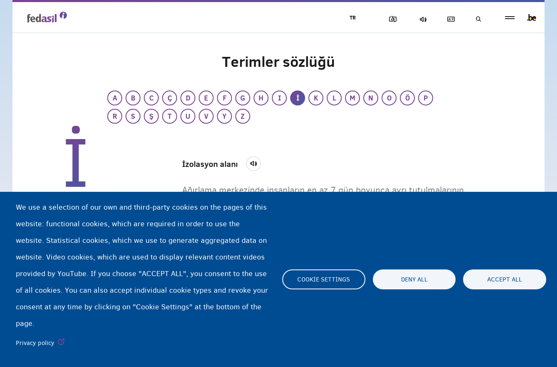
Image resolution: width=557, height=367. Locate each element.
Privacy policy (35, 343)
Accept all (504, 279)
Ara (478, 19)
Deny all (414, 279)
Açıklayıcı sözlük (449, 19)
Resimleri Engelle (391, 19)
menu (510, 17)
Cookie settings (323, 279)
